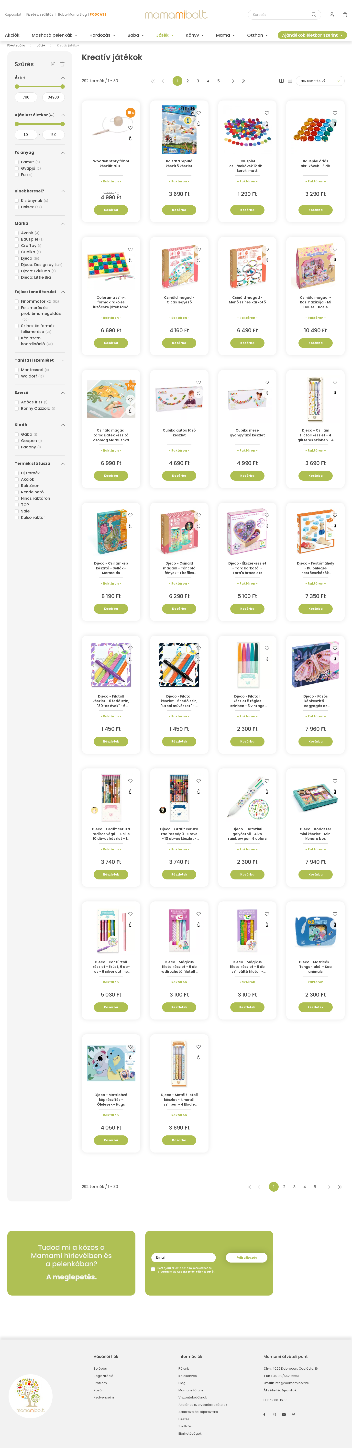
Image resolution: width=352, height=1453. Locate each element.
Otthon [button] (255, 35)
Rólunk (183, 1373)
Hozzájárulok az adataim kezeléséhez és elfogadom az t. (186, 1274)
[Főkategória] (16, 50)
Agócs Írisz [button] (34, 407)
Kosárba (111, 215)
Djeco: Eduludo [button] (38, 276)
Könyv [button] (193, 35)
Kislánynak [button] (34, 205)
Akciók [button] (27, 484)
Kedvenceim (104, 1402)
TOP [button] (25, 509)
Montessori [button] (35, 374)
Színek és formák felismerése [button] (38, 333)
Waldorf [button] (32, 381)
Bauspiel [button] (32, 244)
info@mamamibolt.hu (292, 1388)
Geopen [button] (31, 445)
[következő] (233, 86)
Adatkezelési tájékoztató (198, 1417)
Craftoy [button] (31, 250)
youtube (284, 1419)
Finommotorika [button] (40, 306)
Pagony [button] (31, 452)
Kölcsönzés (187, 1381)
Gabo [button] (29, 439)
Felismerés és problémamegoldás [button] (41, 318)
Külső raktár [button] (33, 522)
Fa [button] (27, 179)
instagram (274, 1419)
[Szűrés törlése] (62, 69)
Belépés (100, 1373)
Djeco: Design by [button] (42, 269)
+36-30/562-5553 (284, 1380)
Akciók (12, 35)
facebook (264, 1419)
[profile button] (332, 15)
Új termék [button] (30, 478)
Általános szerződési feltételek (202, 1410)
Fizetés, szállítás (39, 14)
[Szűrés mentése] (53, 69)
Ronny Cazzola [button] (38, 413)
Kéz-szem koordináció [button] (37, 346)
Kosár (98, 1395)
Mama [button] (223, 35)
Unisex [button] (31, 212)
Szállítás (185, 1431)
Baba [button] (134, 35)
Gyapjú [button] (31, 173)
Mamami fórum (190, 1395)
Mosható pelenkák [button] (53, 35)
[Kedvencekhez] (130, 132)
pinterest (294, 1419)
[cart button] (345, 15)
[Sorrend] (320, 86)
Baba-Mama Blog (72, 14)
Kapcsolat (13, 14)
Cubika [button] (31, 257)
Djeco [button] (30, 263)
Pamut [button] (30, 167)
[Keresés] (284, 15)
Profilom (100, 1388)
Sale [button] (25, 516)
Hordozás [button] (100, 35)
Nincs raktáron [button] (35, 503)
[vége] (53, 102)
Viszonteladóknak (192, 1402)
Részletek (111, 746)
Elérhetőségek (190, 1439)
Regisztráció (103, 1381)
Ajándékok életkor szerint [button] (310, 35)
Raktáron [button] (30, 490)
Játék (41, 50)
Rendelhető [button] (32, 497)
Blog (182, 1388)
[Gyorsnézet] (130, 143)
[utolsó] (243, 86)
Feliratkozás (246, 1262)
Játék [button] (163, 35)
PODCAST (98, 14)
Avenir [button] (30, 238)
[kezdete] (26, 102)
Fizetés (183, 1424)
